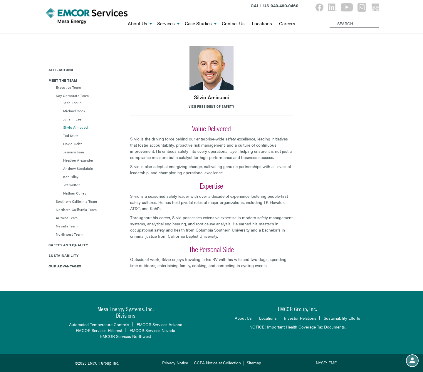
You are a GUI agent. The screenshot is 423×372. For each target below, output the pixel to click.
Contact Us (233, 24)
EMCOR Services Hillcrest (99, 330)
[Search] (331, 19)
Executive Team (68, 87)
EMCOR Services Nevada (152, 330)
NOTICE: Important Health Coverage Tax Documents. (297, 327)
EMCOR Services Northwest (125, 336)
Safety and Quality (68, 244)
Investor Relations (300, 318)
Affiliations (60, 69)
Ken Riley (71, 176)
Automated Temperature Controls (99, 324)
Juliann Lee (72, 119)
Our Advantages (64, 266)
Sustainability (63, 255)
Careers (287, 24)
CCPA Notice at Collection (217, 363)
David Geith (73, 143)
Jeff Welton (71, 184)
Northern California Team (76, 209)
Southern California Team (76, 201)
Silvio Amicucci (75, 127)
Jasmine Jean (73, 152)
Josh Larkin (72, 102)
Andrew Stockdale (78, 168)
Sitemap (254, 363)
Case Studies (200, 24)
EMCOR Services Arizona (159, 324)
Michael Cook (74, 110)
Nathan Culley (74, 193)
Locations (262, 24)
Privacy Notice (175, 363)
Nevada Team (67, 226)
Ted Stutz (70, 135)
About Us (140, 24)
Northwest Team (69, 234)
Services (168, 24)
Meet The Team (62, 80)
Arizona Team (67, 217)
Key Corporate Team (72, 95)
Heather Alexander (78, 160)
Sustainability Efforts (342, 318)
